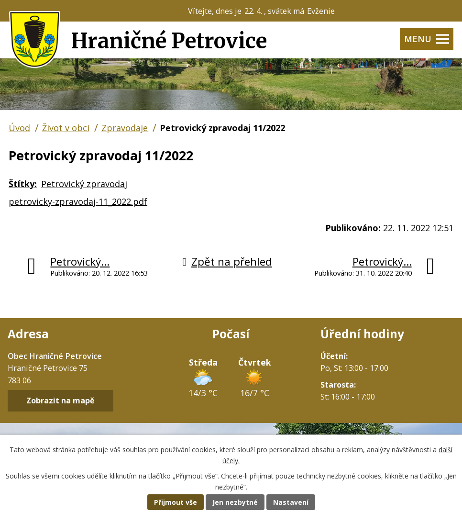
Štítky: (23, 183)
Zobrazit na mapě (60, 401)
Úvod (19, 128)
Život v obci (65, 128)
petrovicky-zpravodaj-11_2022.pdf (78, 201)
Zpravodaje (124, 128)
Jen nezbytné (235, 502)
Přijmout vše (175, 502)
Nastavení (290, 502)
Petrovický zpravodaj (84, 183)
